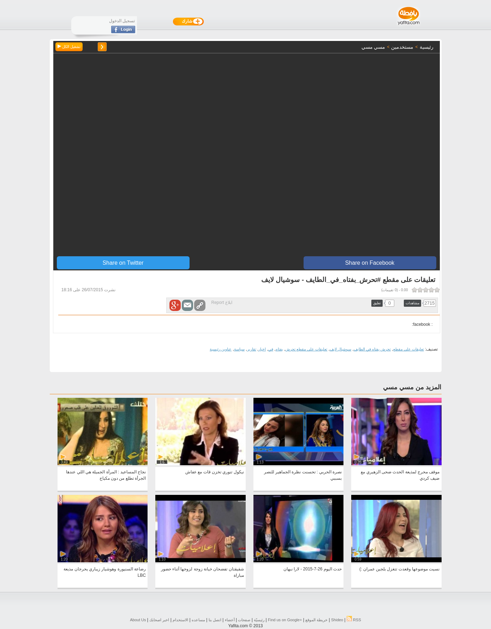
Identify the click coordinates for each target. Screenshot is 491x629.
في (270, 349)
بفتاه (279, 349)
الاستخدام (180, 620)
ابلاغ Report (221, 302)
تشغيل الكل (69, 46)
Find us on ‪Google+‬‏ (285, 620)
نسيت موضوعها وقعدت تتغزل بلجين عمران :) (399, 569)
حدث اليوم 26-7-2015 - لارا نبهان (312, 569)
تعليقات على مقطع (408, 349)
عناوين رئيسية (221, 349)
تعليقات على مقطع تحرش (306, 349)
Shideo (337, 620)
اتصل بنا (215, 620)
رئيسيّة (259, 620)
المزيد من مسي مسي (412, 387)
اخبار (262, 349)
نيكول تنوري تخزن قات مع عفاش (214, 471)
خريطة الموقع (316, 620)
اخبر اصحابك (159, 620)
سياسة (239, 349)
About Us (138, 620)
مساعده (198, 620)
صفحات (244, 620)
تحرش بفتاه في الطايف (372, 349)
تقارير (251, 349)
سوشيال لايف (340, 349)
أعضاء (230, 620)
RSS (354, 620)
